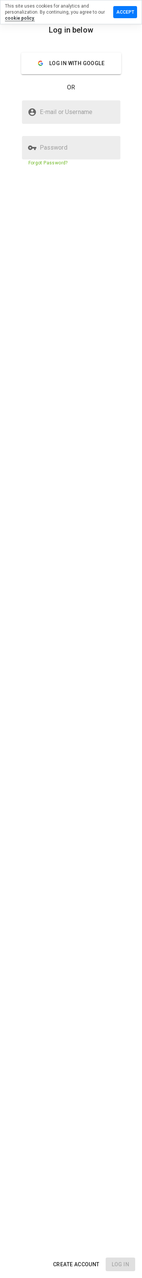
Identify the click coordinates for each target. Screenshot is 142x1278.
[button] (76, 1265)
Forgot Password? (48, 163)
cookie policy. (20, 18)
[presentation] (71, 639)
